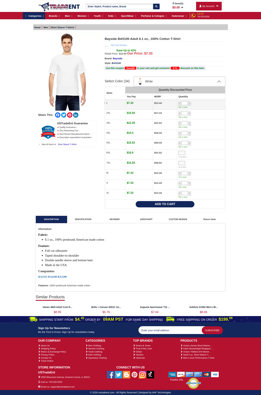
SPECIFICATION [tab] (83, 219)
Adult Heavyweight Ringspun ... (196, 348)
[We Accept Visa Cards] (215, 373)
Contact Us (45, 357)
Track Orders (45, 360)
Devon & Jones (141, 345)
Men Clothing (93, 345)
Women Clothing (95, 348)
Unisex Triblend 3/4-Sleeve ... (195, 351)
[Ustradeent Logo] (59, 6)
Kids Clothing (93, 354)
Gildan (137, 351)
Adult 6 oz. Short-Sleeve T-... (195, 354)
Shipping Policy (47, 348)
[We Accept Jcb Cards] (198, 373)
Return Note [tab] (209, 219)
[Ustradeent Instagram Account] (142, 374)
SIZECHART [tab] (146, 219)
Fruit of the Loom (142, 348)
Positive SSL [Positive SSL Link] (176, 379)
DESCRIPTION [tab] (51, 219)
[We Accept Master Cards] (206, 373)
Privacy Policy (46, 354)
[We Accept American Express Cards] (172, 373)
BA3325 (42, 276)
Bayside (118, 57)
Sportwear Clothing (96, 357)
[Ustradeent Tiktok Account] (150, 374)
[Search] (156, 6)
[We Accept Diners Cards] (189, 373)
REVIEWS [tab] (115, 219)
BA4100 (52, 276)
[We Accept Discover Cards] (181, 373)
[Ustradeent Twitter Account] (118, 374)
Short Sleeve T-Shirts (67, 144)
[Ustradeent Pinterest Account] (134, 374)
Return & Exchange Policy (52, 351)
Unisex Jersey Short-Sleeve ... (196, 345)
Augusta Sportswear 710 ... (155, 306)
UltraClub (139, 357)
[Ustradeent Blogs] (126, 374)
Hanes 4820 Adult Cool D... (57, 306)
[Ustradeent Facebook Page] (110, 374)
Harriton (138, 354)
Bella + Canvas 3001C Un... (106, 306)
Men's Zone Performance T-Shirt (197, 357)
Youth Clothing (94, 351)
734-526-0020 (203, 16)
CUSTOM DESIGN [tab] (178, 219)
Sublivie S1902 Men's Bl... (203, 306)
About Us (44, 345)
